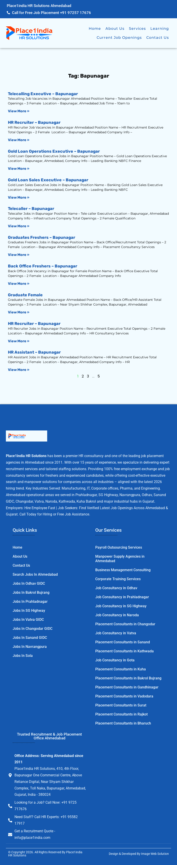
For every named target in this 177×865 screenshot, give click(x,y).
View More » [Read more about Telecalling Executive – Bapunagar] (18, 111)
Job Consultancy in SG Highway (121, 606)
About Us (114, 28)
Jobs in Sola (23, 655)
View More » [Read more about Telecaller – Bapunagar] (18, 226)
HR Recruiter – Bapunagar (34, 122)
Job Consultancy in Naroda (117, 615)
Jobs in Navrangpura (30, 646)
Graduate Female (25, 294)
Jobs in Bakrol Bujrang (31, 592)
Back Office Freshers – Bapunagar (42, 266)
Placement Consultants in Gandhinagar (126, 687)
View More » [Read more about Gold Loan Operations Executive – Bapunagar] (18, 168)
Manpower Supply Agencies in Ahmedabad (119, 558)
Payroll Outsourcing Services (118, 547)
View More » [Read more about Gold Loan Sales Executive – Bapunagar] (18, 197)
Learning (159, 28)
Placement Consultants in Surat (120, 705)
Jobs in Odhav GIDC (29, 583)
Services (137, 28)
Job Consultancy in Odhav (116, 588)
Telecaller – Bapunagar (31, 208)
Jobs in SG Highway (29, 610)
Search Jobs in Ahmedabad (35, 574)
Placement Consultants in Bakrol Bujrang (128, 678)
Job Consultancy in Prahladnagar (122, 597)
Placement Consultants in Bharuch (123, 723)
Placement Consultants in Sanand (122, 642)
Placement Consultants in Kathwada (124, 651)
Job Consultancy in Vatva (115, 633)
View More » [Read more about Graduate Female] (18, 312)
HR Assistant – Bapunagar (34, 352)
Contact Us (157, 37)
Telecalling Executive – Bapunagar (43, 93)
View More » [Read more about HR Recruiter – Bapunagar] (18, 140)
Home (95, 28)
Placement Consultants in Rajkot (121, 714)
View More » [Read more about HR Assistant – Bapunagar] (18, 370)
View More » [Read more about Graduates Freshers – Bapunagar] (18, 255)
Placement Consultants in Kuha (120, 669)
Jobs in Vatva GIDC (28, 619)
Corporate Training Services (118, 579)
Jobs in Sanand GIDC (30, 637)
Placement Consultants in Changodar (125, 624)
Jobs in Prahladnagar (30, 601)
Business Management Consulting (123, 570)
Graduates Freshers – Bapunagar (41, 237)
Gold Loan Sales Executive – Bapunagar (48, 179)
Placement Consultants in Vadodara (124, 696)
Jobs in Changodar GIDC (32, 628)
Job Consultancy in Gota (115, 660)
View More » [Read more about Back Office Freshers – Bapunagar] (18, 283)
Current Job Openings (119, 37)
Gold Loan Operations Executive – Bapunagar (54, 151)
